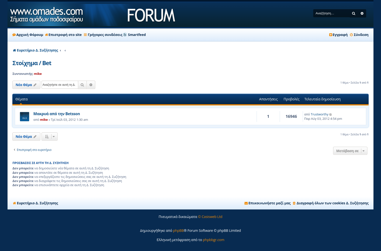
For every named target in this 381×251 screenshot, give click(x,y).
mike (38, 73)
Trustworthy (319, 114)
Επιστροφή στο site (63, 34)
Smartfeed (137, 34)
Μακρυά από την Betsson (56, 113)
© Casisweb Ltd (210, 216)
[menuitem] (359, 35)
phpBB (178, 230)
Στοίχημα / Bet (31, 63)
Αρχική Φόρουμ (27, 34)
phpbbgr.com (213, 239)
